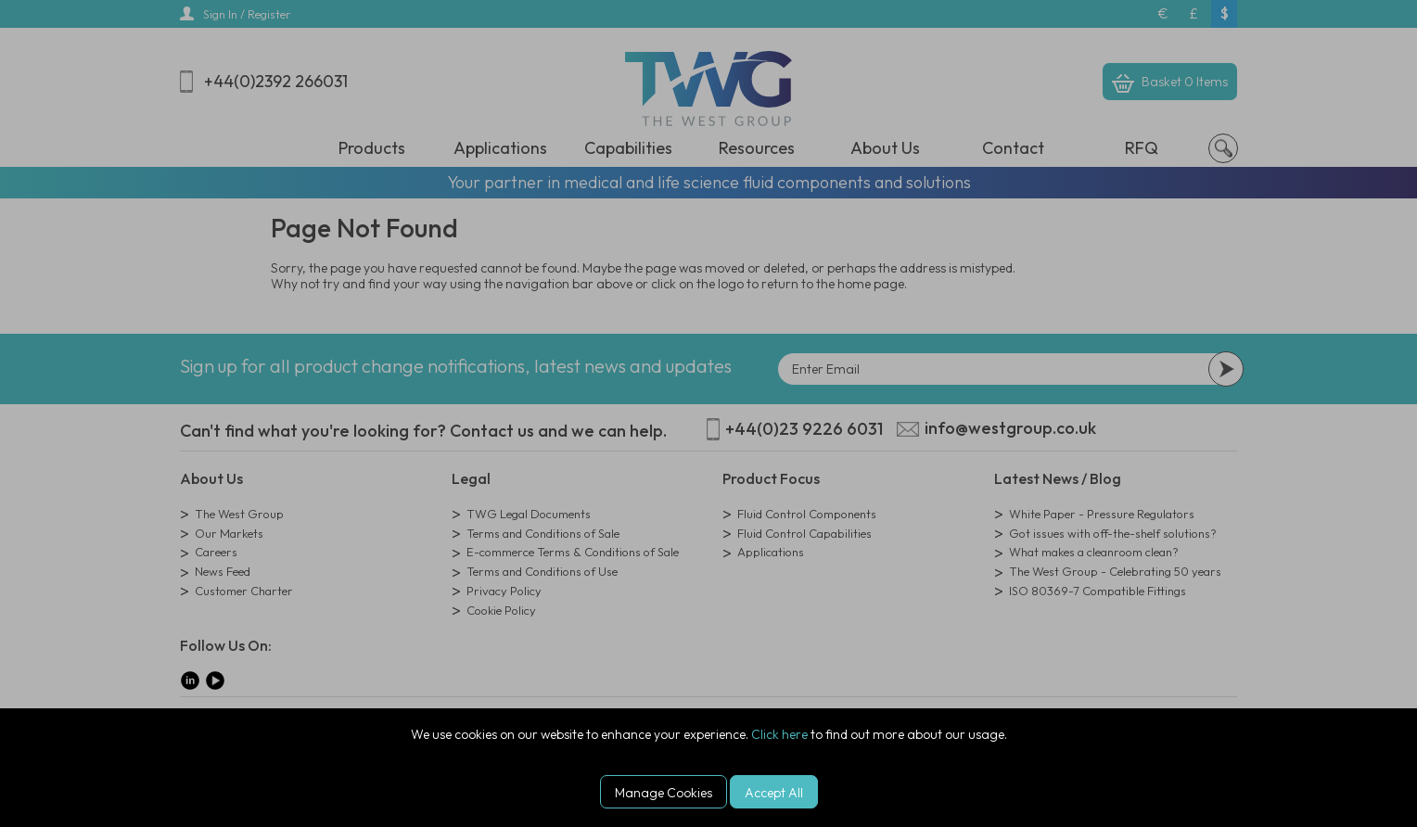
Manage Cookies (663, 792)
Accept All (774, 792)
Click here (779, 734)
